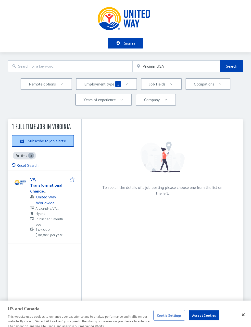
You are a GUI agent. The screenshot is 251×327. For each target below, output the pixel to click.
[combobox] (70, 66)
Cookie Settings (169, 318)
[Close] (243, 318)
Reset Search (25, 165)
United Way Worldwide (46, 199)
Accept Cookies (204, 318)
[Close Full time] (31, 155)
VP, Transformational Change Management (46, 188)
